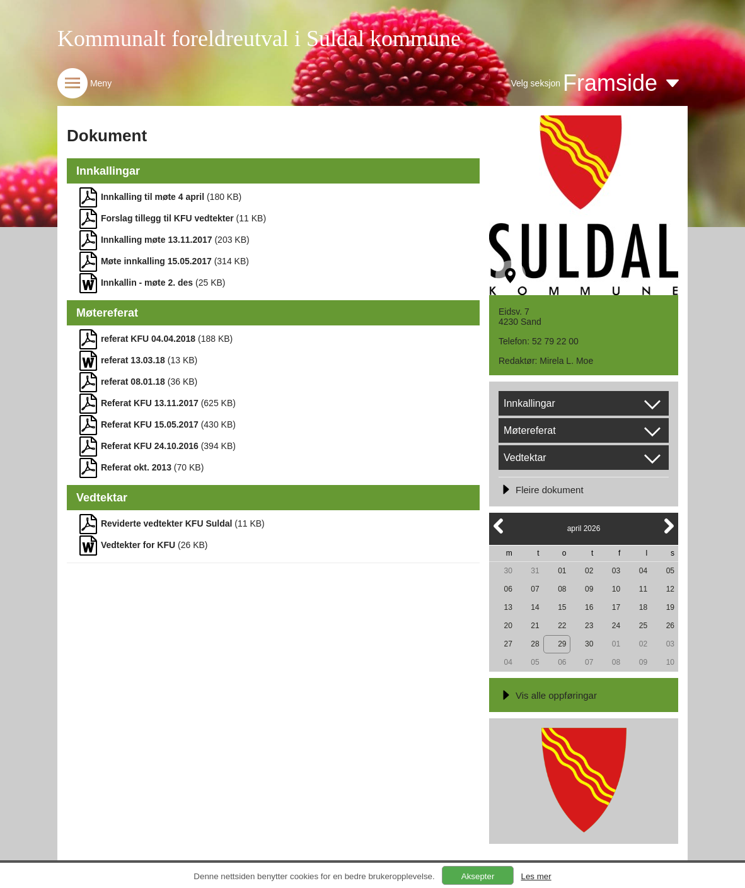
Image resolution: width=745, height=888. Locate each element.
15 (562, 607)
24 (616, 625)
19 (670, 607)
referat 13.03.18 (133, 360)
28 (535, 644)
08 (562, 589)
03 (616, 570)
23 (589, 625)
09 (589, 589)
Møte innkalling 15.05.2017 (156, 261)
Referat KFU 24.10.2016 (150, 446)
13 (508, 607)
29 (562, 644)
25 (643, 625)
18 (643, 607)
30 (508, 570)
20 (508, 625)
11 (643, 589)
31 (535, 570)
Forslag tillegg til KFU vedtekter (167, 218)
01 (562, 570)
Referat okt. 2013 (136, 467)
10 (616, 589)
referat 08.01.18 (133, 382)
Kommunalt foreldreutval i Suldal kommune (259, 38)
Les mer (536, 876)
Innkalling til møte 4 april (152, 197)
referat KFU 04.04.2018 (148, 339)
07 (535, 589)
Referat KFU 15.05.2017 (150, 424)
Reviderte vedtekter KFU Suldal (167, 523)
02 (589, 570)
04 (643, 570)
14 (535, 607)
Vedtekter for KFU (138, 545)
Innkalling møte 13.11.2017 (156, 240)
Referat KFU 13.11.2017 (150, 403)
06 (508, 589)
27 (508, 644)
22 (562, 625)
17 (616, 607)
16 (589, 607)
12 (670, 589)
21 (535, 625)
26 (670, 625)
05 (670, 570)
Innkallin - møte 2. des (147, 283)
